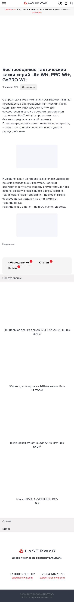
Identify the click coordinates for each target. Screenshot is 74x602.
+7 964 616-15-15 (52, 574)
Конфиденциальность (40, 597)
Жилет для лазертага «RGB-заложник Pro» (37, 386)
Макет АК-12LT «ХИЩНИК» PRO (37, 499)
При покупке (10, 9)
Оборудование (28, 87)
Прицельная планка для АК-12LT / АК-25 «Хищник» (37, 330)
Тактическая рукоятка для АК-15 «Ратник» (37, 443)
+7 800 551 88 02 (22, 574)
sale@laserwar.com (22, 577)
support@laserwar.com (52, 577)
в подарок (37, 12)
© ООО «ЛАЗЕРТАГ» (43, 594)
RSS (24, 597)
